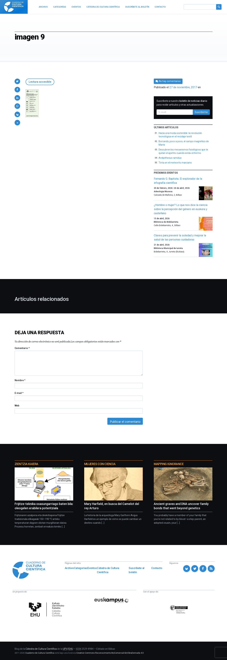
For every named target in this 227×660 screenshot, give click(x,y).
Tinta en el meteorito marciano (175, 162)
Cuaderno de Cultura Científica (39, 653)
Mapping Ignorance (169, 464)
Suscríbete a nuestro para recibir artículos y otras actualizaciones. (182, 103)
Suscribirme (201, 112)
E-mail (19, 393)
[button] (17, 81)
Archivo (69, 568)
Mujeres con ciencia (99, 464)
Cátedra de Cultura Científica (108, 570)
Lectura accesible (40, 81)
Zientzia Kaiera (26, 464)
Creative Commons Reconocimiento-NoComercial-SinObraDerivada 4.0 (110, 653)
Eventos (92, 568)
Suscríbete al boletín (136, 570)
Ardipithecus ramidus (170, 157)
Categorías (80, 568)
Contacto (156, 568)
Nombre (20, 380)
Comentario (22, 348)
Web (17, 405)
